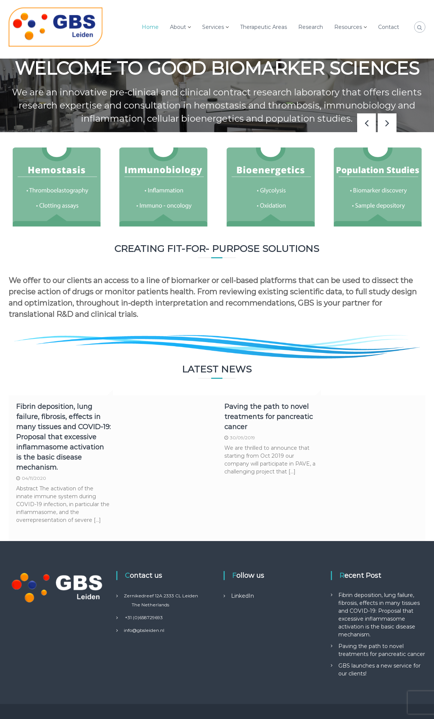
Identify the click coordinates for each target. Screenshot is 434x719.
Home (150, 27)
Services (213, 27)
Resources (348, 27)
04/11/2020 (34, 478)
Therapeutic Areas (263, 27)
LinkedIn (242, 595)
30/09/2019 (242, 437)
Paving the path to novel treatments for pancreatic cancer (268, 416)
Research (310, 27)
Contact (388, 27)
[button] (387, 122)
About (178, 27)
